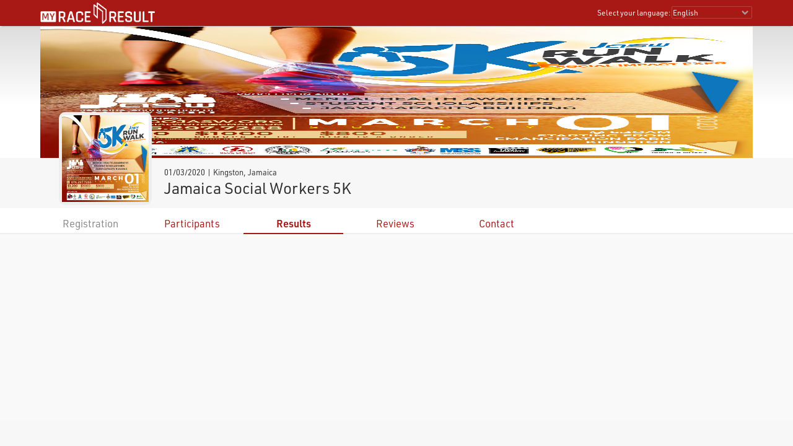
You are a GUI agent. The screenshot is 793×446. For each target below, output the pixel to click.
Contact (496, 223)
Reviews (395, 223)
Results (293, 223)
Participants (192, 223)
